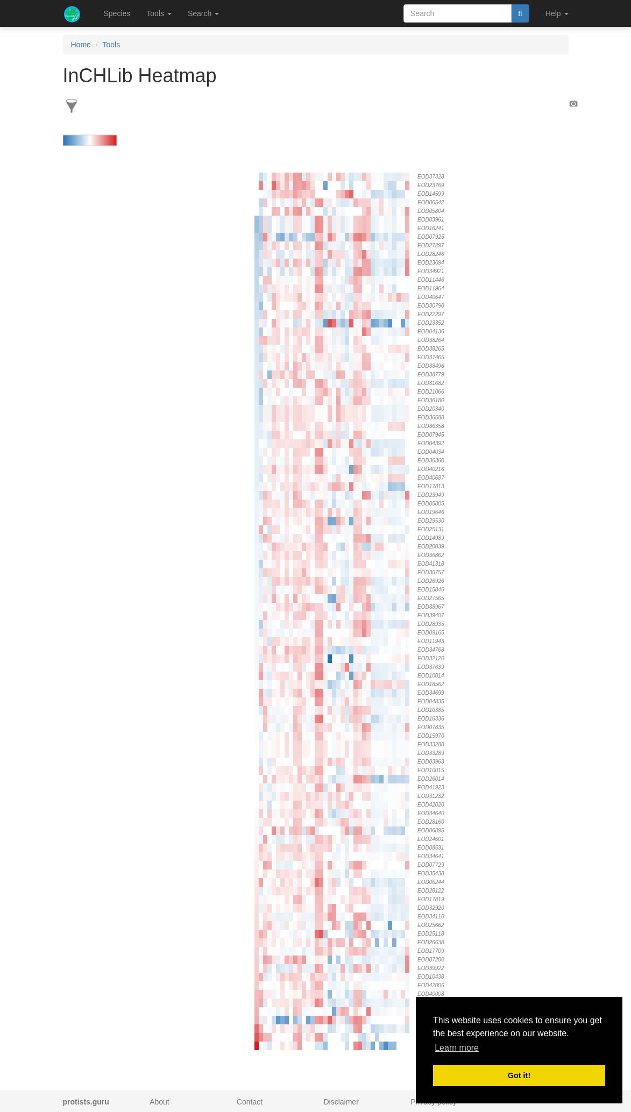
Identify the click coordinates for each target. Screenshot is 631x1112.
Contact (250, 1101)
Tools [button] (159, 13)
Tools (111, 44)
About (159, 1101)
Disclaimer (340, 1101)
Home (81, 44)
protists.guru (86, 1101)
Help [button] (557, 13)
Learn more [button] (457, 1047)
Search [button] (203, 13)
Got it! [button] (519, 1075)
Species (117, 13)
